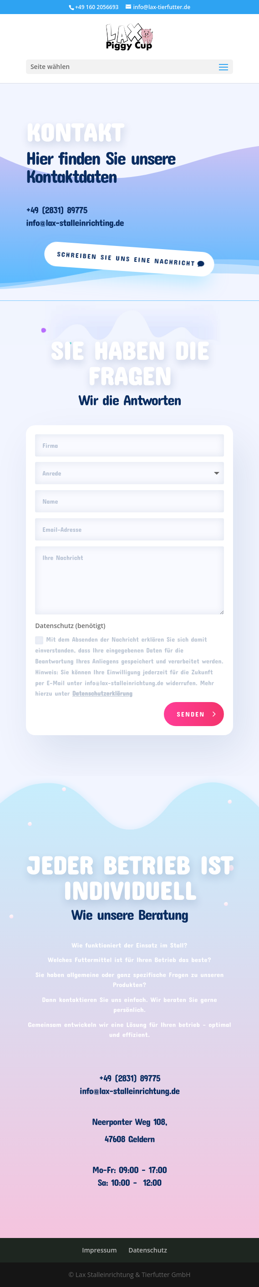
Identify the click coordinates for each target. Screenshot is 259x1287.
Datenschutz (147, 1250)
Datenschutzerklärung (102, 693)
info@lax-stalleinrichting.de (75, 222)
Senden (191, 714)
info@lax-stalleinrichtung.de (129, 1090)
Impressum (99, 1250)
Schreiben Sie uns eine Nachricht (126, 258)
